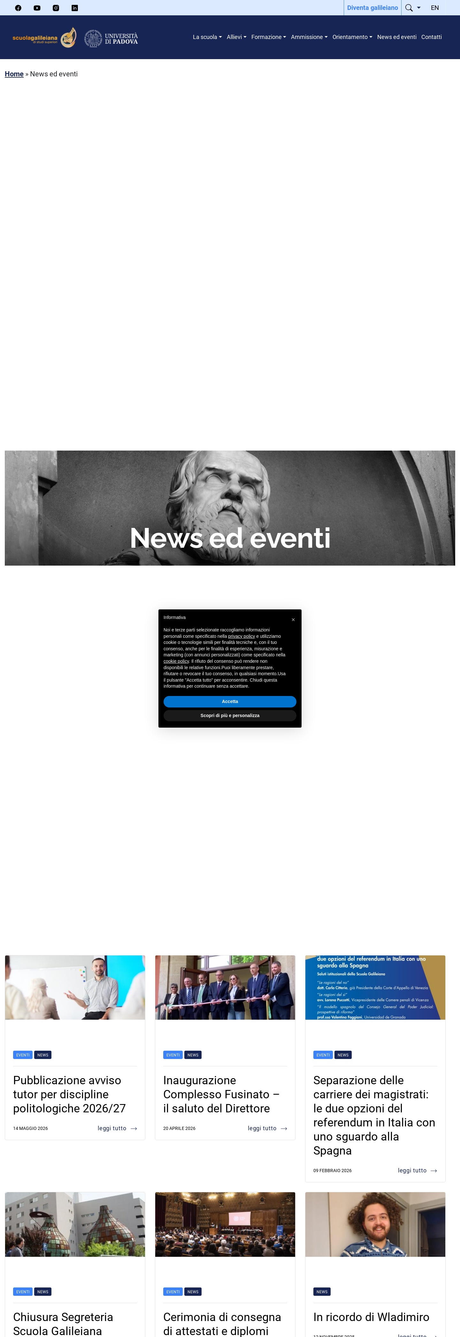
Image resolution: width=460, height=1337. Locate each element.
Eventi (22, 1054)
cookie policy (176, 661)
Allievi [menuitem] (234, 37)
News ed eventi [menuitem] (397, 37)
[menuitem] (373, 7)
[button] (293, 619)
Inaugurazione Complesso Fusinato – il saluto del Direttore (221, 1094)
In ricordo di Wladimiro (371, 1316)
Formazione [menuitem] (266, 37)
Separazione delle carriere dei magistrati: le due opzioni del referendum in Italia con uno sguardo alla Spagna (374, 1115)
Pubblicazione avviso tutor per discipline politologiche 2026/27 (69, 1094)
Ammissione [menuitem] (307, 37)
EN (435, 7)
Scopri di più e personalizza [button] (230, 715)
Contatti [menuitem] (431, 37)
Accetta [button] (230, 701)
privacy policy (241, 636)
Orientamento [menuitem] (350, 37)
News (42, 1054)
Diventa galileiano (372, 7)
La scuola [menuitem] (205, 37)
